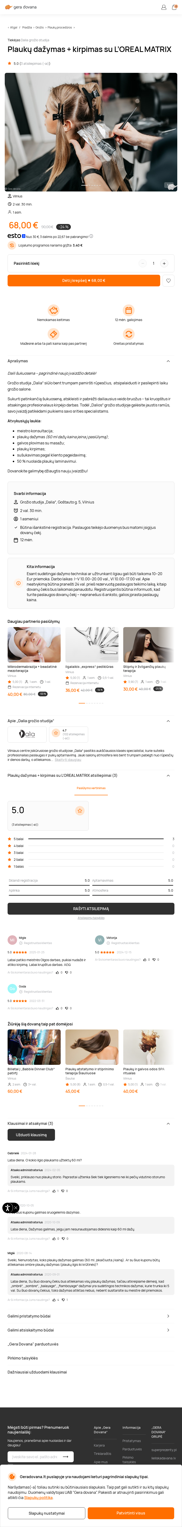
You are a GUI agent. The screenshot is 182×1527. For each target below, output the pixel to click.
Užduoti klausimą (31, 1134)
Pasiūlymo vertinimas (91, 788)
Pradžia (27, 27)
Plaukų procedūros (60, 27)
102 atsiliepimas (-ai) (74, 736)
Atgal (13, 27)
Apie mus (101, 1462)
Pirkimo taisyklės (129, 1459)
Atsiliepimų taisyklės (91, 918)
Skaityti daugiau (68, 759)
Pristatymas (132, 1441)
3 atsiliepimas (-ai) (35, 63)
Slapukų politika (38, 1497)
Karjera (99, 1445)
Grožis (40, 27)
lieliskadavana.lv (163, 1458)
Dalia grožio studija (35, 40)
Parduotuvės (132, 1449)
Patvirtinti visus (131, 1513)
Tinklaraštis (102, 1453)
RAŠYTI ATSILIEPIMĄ (91, 908)
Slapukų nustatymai (47, 1513)
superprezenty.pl (164, 1450)
